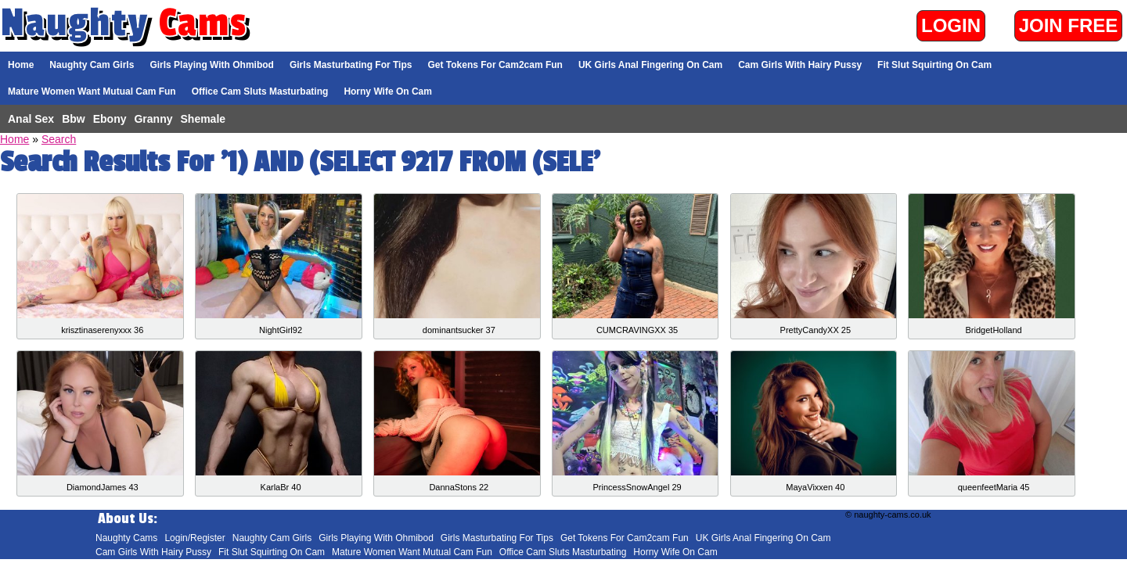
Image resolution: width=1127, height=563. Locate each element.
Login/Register (194, 538)
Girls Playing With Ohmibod (211, 64)
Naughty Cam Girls (91, 64)
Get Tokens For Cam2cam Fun (494, 64)
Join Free (1068, 25)
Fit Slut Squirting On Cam (934, 64)
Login (951, 25)
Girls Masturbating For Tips (351, 64)
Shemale (203, 119)
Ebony (110, 119)
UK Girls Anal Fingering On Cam (650, 64)
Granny (153, 119)
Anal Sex (31, 119)
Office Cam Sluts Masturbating (260, 91)
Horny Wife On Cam (388, 91)
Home (21, 64)
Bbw (73, 119)
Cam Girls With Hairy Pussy (800, 64)
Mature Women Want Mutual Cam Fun (92, 91)
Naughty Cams (126, 538)
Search (58, 139)
